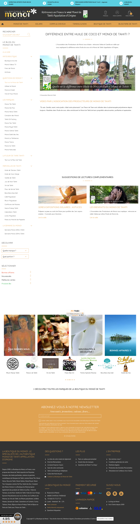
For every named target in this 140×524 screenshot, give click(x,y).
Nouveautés (6, 276)
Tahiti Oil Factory (10, 119)
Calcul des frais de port (54, 474)
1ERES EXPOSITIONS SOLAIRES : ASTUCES (60, 207)
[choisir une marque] (15, 251)
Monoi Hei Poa (10, 108)
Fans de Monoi (10, 68)
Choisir (2, 24)
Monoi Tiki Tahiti (10, 104)
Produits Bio (6, 283)
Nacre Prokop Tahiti (11, 208)
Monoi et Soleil (10, 90)
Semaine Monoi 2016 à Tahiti (14, 230)
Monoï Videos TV (10, 65)
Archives (8, 72)
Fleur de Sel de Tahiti (12, 189)
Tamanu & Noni (80, 24)
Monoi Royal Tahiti (11, 127)
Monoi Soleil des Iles (12, 134)
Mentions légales (114, 465)
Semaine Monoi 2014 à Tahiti (14, 234)
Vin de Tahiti (9, 185)
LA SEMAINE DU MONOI (12, 225)
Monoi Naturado (10, 150)
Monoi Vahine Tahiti (11, 131)
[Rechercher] (16, 35)
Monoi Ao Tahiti (10, 146)
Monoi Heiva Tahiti (11, 112)
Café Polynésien (10, 197)
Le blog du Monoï (113, 502)
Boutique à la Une (11, 61)
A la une (6, 52)
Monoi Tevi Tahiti (10, 123)
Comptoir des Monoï (12, 115)
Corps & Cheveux (58, 24)
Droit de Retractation (54, 462)
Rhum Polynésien (11, 201)
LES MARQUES (8, 100)
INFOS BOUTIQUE (10, 56)
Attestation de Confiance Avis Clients (120, 471)
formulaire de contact (78, 432)
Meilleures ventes (8, 280)
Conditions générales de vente (118, 462)
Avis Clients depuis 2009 (116, 505)
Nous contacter (52, 505)
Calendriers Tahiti (11, 212)
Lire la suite (42, 217)
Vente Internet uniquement (55, 507)
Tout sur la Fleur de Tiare (13, 160)
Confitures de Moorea (12, 204)
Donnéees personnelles (82, 519)
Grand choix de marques (85, 462)
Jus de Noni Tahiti (11, 182)
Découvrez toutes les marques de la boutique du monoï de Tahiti (70, 389)
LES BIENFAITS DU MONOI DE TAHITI (108, 207)
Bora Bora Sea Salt (11, 193)
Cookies (93, 519)
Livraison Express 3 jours (55, 465)
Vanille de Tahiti (10, 178)
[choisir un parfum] (15, 257)
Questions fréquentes (54, 510)
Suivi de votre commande (55, 468)
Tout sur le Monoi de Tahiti (14, 82)
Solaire (38, 24)
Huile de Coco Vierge (12, 174)
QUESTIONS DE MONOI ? (12, 78)
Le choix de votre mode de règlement (59, 459)
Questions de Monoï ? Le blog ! (87, 465)
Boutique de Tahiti (102, 24)
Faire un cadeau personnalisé (87, 459)
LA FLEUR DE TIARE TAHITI (13, 156)
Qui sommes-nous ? (114, 459)
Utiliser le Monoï (10, 86)
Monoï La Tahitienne (12, 138)
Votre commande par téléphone (57, 471)
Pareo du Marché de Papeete (15, 220)
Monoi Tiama (9, 142)
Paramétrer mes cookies (105, 519)
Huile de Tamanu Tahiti (12, 170)
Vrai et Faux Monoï (11, 94)
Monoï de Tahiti (20, 24)
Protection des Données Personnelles (120, 468)
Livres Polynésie (10, 216)
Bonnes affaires (8, 272)
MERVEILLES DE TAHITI (12, 166)
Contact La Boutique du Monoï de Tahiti (59, 477)
